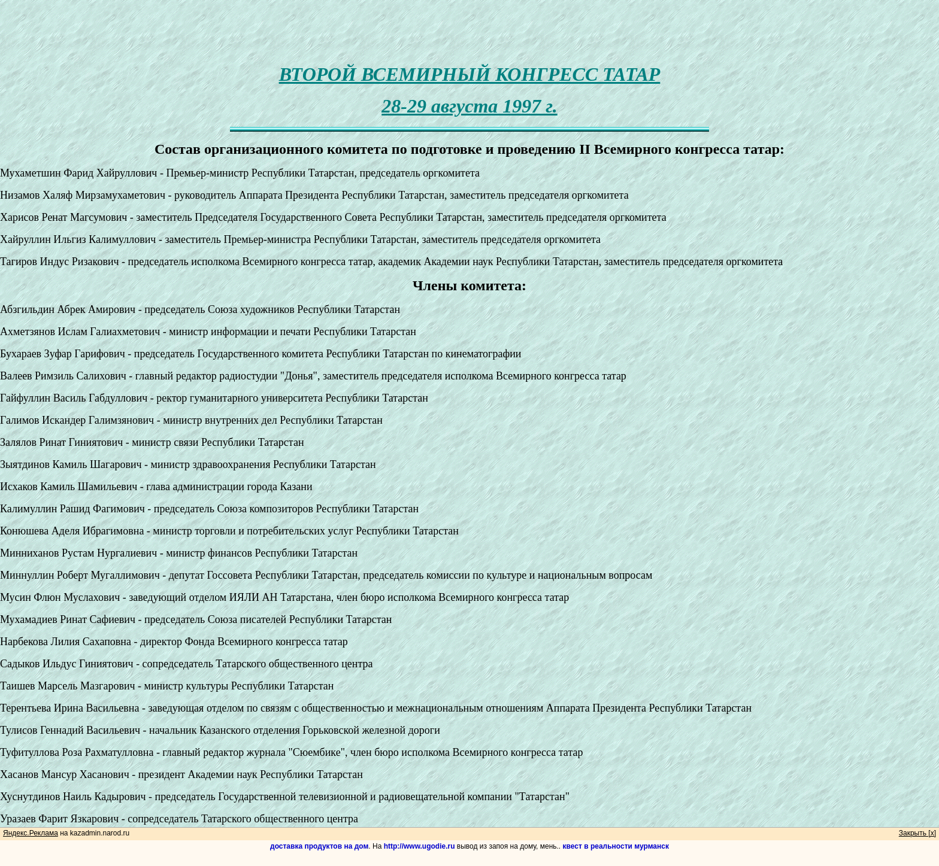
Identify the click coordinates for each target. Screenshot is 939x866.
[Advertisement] (469, 27)
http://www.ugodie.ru (419, 846)
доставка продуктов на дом (319, 846)
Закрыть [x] (917, 833)
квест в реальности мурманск (616, 846)
